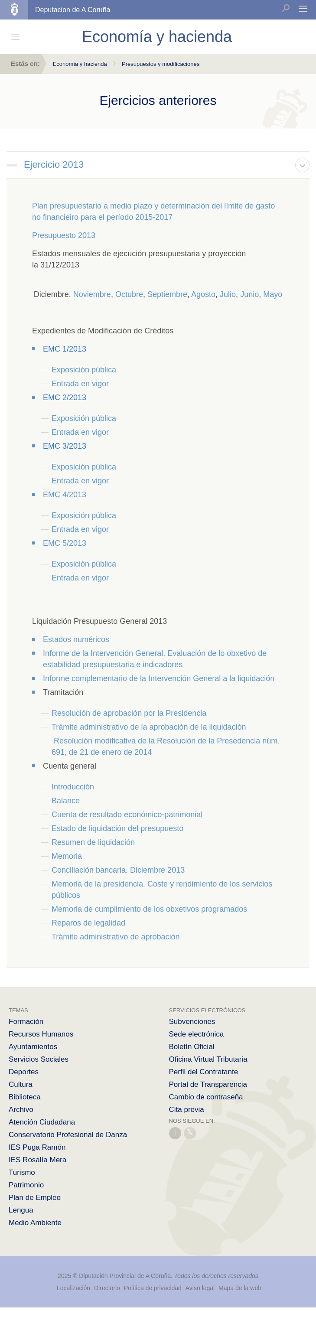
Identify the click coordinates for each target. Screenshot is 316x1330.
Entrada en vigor (80, 383)
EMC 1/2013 (64, 349)
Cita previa (186, 1109)
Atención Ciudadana (42, 1122)
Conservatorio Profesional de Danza (68, 1135)
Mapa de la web (239, 1287)
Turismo (22, 1172)
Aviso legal (200, 1287)
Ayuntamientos (33, 1047)
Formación (26, 1021)
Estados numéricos (76, 639)
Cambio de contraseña (206, 1097)
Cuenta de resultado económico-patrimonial (127, 814)
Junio (249, 294)
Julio (228, 294)
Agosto (203, 294)
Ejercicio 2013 (54, 164)
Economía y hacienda (80, 64)
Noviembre (92, 294)
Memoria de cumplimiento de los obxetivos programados (149, 909)
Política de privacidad (153, 1287)
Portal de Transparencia (208, 1084)
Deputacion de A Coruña (72, 9)
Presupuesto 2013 (63, 235)
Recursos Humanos (41, 1034)
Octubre (129, 294)
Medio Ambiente (35, 1223)
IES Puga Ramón (37, 1147)
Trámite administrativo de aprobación (115, 936)
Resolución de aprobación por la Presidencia (129, 713)
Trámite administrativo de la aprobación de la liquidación (150, 727)
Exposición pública (84, 369)
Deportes (24, 1072)
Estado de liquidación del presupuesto (117, 828)
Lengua (21, 1210)
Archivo (21, 1109)
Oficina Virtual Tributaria (208, 1059)
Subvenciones (192, 1021)
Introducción (73, 786)
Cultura (21, 1084)
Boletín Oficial (192, 1047)
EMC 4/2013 (64, 494)
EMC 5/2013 (64, 543)
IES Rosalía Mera (37, 1160)
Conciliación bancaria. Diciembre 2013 (118, 870)
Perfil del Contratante (203, 1072)
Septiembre (167, 294)
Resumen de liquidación (93, 842)
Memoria (67, 856)
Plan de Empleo (35, 1197)
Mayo (272, 294)
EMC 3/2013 (64, 446)
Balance (66, 800)
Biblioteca (25, 1097)
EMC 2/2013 (64, 397)
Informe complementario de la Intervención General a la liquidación (158, 678)
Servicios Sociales (38, 1059)
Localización (73, 1287)
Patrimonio (26, 1185)
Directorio (107, 1287)
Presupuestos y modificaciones (160, 64)
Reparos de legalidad (88, 923)
